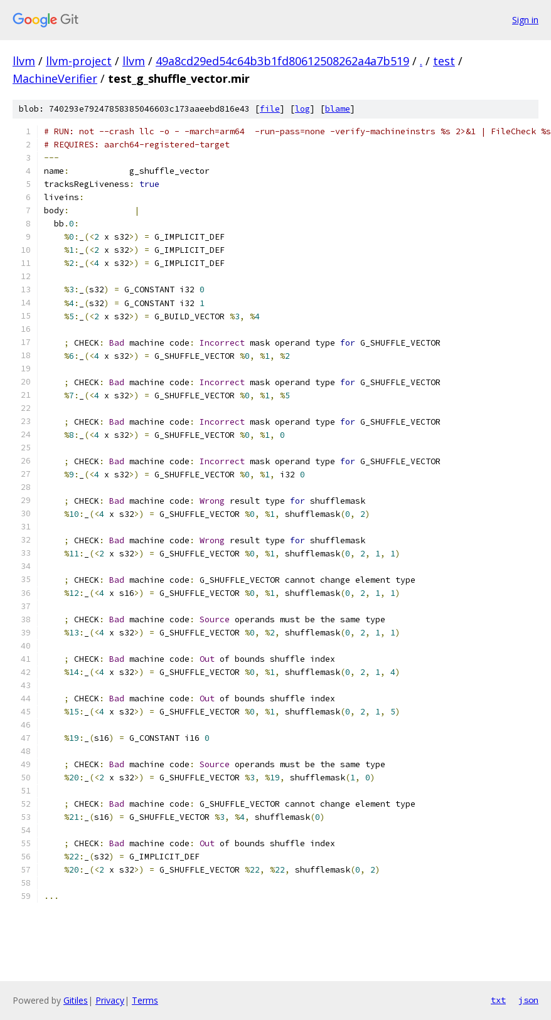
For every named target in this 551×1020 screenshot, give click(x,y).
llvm (24, 60)
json (528, 1000)
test (444, 60)
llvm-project (79, 60)
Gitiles (75, 1000)
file (270, 109)
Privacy (109, 1000)
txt (498, 1000)
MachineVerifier (55, 78)
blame (337, 109)
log (302, 109)
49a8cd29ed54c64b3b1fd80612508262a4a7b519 (282, 60)
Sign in (525, 20)
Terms (145, 1000)
